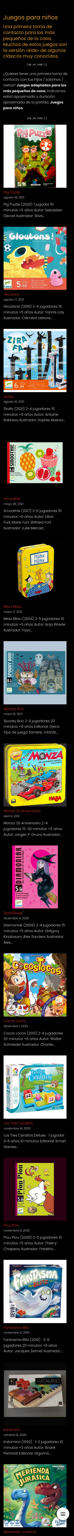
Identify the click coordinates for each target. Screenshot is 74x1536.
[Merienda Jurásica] (35, 1496)
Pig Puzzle (12, 192)
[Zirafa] (35, 361)
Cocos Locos (15, 1020)
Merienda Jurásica (20, 1531)
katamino (12, 1429)
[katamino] (35, 1394)
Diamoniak (13, 913)
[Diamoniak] (35, 878)
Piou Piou (11, 1225)
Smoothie (12, 498)
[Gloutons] (35, 259)
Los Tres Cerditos (18, 1123)
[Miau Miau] (35, 571)
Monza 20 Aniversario (22, 810)
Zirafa (8, 396)
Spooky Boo (14, 708)
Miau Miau (13, 606)
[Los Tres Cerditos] (35, 1087)
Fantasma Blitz (16, 1327)
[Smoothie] (35, 463)
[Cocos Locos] (35, 985)
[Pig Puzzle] (35, 157)
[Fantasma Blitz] (35, 1292)
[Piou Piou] (35, 1190)
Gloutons (11, 294)
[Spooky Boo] (35, 673)
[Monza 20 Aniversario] (35, 775)
